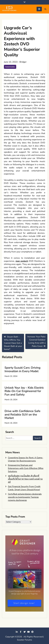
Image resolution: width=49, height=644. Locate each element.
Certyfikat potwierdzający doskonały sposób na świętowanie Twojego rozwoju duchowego (25, 497)
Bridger (23, 62)
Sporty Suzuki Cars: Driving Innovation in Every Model (22, 369)
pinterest (32, 631)
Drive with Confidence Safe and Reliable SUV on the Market (22, 414)
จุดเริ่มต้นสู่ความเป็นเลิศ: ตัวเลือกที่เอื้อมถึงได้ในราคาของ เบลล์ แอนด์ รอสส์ (25, 479)
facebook (20, 631)
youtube (28, 631)
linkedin (16, 631)
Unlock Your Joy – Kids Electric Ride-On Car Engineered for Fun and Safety (24, 391)
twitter (24, 631)
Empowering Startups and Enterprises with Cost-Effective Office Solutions (25, 468)
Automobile (10, 67)
